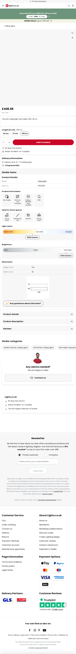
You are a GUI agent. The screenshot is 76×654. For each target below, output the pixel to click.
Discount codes (46, 532)
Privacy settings (13, 635)
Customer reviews (47, 541)
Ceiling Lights (9, 26)
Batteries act (63, 635)
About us (43, 520)
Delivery (5, 532)
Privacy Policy (53, 635)
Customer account (10, 545)
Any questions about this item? (25, 303)
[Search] (69, 5)
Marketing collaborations (50, 528)
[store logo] (14, 5)
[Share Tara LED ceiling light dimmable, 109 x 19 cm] (72, 37)
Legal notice (7, 570)
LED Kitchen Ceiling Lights (43, 347)
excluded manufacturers (47, 500)
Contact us (7, 528)
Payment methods (10, 541)
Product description (13, 321)
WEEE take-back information (39, 639)
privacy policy (48, 494)
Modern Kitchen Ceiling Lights (16, 347)
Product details (11, 314)
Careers (43, 545)
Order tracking (9, 524)
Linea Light (42, 181)
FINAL (37, 17)
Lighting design (53, 537)
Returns (5, 537)
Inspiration (44, 549)
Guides (53, 549)
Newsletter (44, 524)
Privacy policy (8, 566)
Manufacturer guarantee (13, 549)
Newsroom (53, 545)
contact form (58, 491)
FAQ (4, 520)
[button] (72, 33)
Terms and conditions (12, 562)
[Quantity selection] (7, 142)
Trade (42, 537)
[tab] (19, 532)
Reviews (7, 328)
